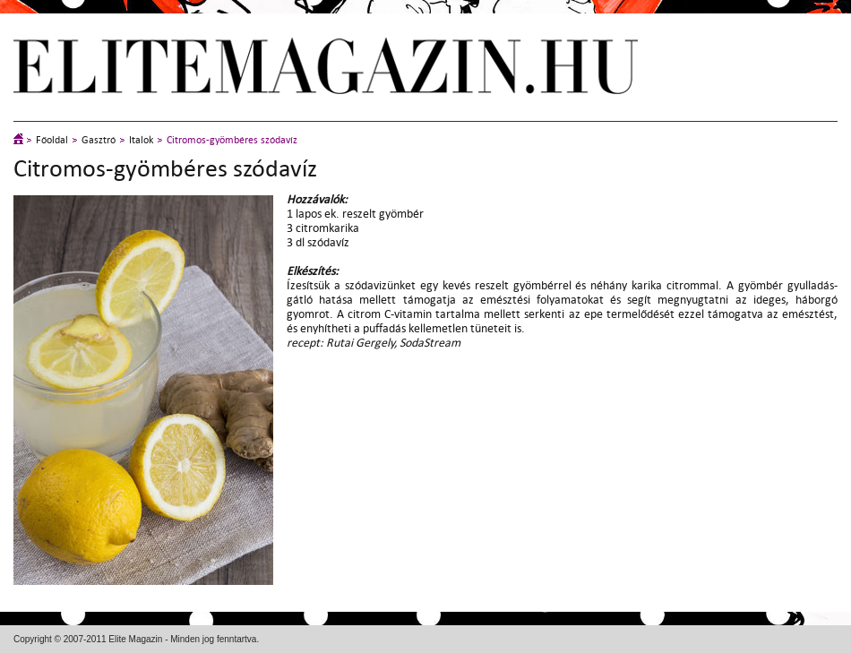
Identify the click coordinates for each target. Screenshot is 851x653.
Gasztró (99, 140)
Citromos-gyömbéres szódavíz (232, 140)
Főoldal (52, 140)
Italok (141, 140)
